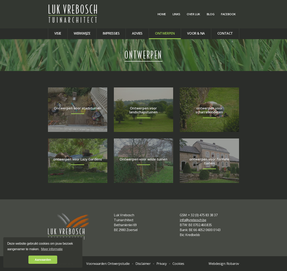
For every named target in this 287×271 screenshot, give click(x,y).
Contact (225, 33)
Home (162, 14)
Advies (137, 33)
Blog (210, 14)
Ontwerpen (165, 33)
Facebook (228, 14)
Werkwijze (82, 33)
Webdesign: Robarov (224, 263)
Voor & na (196, 33)
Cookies (178, 263)
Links (176, 14)
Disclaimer (143, 263)
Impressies (111, 33)
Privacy (161, 263)
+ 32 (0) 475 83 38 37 (203, 215)
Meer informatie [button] (52, 249)
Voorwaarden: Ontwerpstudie (108, 263)
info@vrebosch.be (193, 220)
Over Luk (193, 14)
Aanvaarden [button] (43, 259)
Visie (57, 33)
